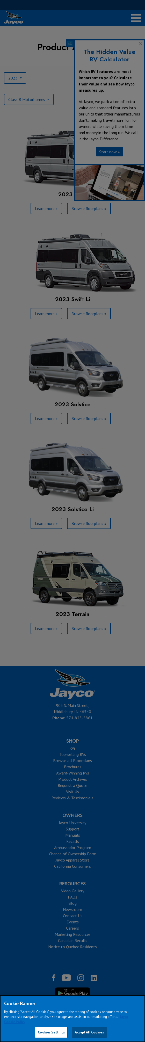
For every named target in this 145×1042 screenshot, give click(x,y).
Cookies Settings (51, 1032)
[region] (72, 1018)
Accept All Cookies (89, 1032)
